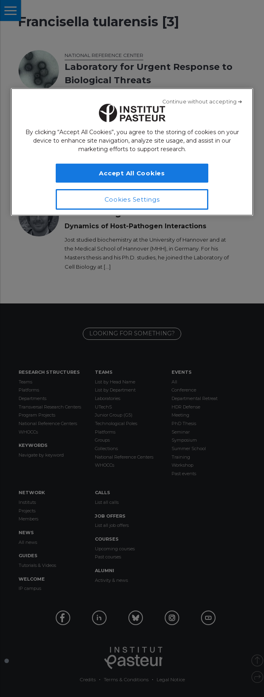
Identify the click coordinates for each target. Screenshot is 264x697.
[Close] (202, 102)
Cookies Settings (132, 199)
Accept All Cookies (132, 173)
